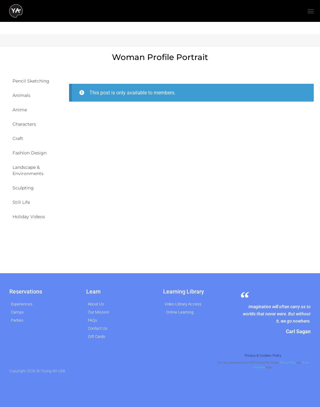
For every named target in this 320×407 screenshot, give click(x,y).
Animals (21, 95)
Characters (24, 124)
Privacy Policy (288, 362)
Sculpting (23, 188)
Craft (17, 138)
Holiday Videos (28, 216)
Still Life (21, 202)
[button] (311, 11)
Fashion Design (29, 153)
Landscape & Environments (27, 170)
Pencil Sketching (30, 81)
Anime (19, 110)
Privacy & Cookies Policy (263, 356)
